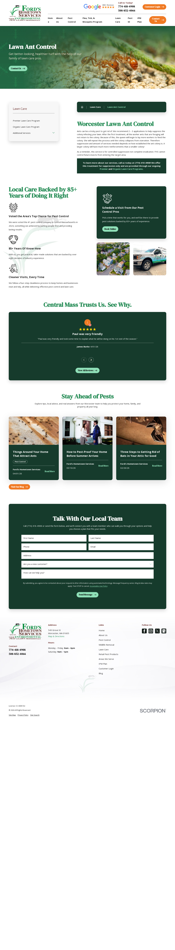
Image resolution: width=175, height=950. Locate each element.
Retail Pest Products (108, 654)
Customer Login (106, 668)
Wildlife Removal (106, 644)
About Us (103, 635)
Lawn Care (104, 649)
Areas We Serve (106, 659)
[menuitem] (12, 715)
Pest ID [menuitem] (130, 20)
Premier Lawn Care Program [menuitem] (26, 120)
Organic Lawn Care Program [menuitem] (26, 126)
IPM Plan (103, 663)
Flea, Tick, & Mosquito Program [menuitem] (92, 20)
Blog (101, 673)
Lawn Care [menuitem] (118, 20)
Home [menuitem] (50, 20)
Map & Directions (56, 636)
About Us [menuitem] (59, 20)
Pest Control (105, 640)
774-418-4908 (126, 6)
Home (102, 630)
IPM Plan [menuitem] (139, 20)
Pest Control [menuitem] (72, 20)
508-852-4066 (126, 10)
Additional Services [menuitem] (21, 133)
